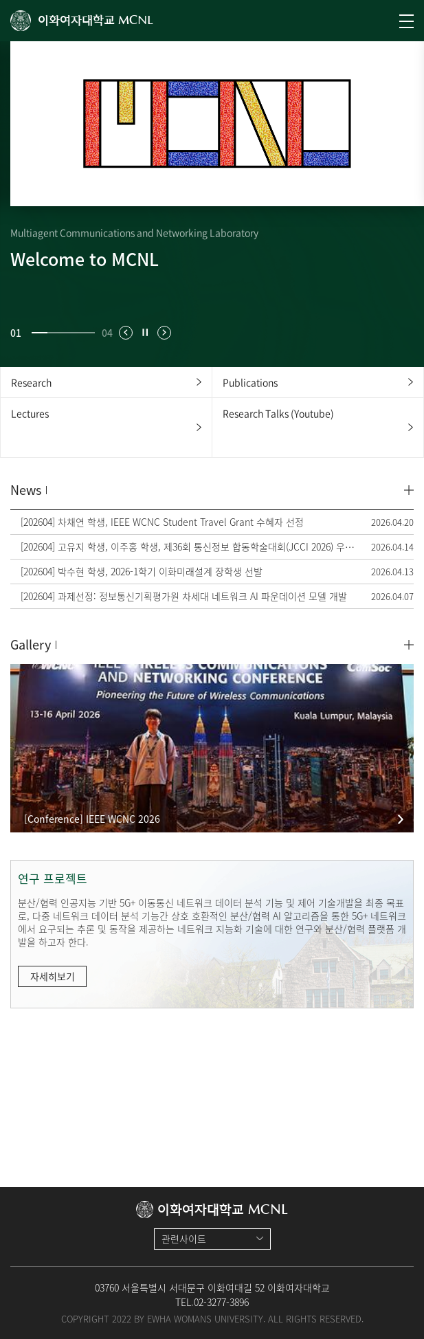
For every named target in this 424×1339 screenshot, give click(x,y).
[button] (126, 333)
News (25, 489)
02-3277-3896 (221, 1302)
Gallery (30, 644)
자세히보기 (52, 976)
